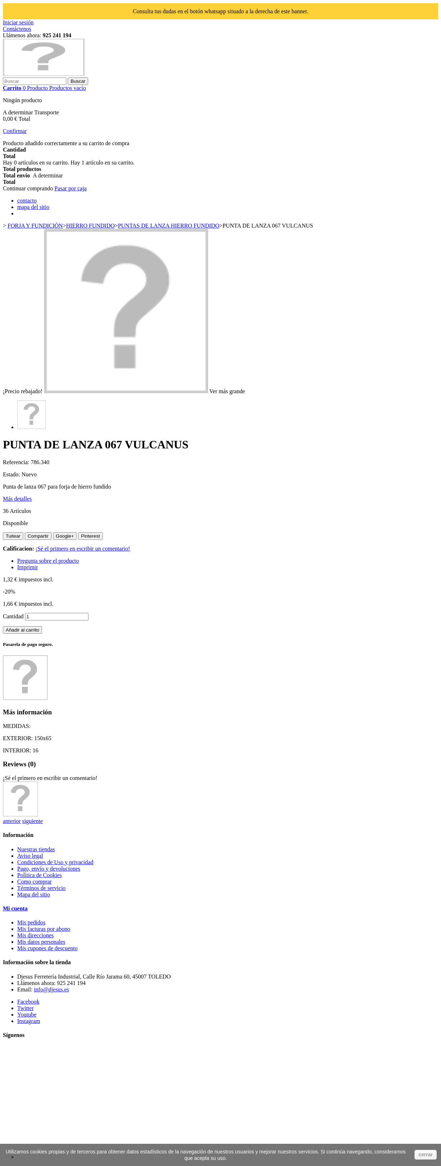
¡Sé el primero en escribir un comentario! (82, 549)
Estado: (12, 474)
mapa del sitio (33, 207)
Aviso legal (30, 856)
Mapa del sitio (33, 894)
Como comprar (34, 882)
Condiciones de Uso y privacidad (55, 862)
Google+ (65, 536)
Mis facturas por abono (43, 929)
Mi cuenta (15, 908)
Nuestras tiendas (36, 849)
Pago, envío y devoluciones (48, 869)
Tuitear (13, 536)
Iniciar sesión (18, 22)
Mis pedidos (31, 922)
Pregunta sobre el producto (48, 561)
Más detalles (17, 499)
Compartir (38, 536)
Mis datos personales (41, 942)
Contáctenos (17, 29)
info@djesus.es (51, 989)
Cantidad (13, 616)
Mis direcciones (35, 935)
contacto (27, 200)
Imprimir (27, 567)
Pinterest (90, 536)
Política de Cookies (39, 875)
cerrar (425, 1154)
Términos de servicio (41, 888)
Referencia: (17, 462)
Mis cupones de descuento (47, 948)
